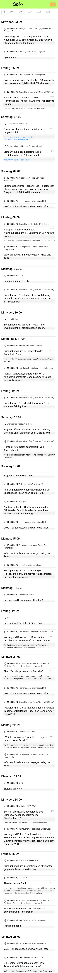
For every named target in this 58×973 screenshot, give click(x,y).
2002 (12, 12)
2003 (21, 12)
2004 (30, 12)
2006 (48, 12)
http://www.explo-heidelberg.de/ (17, 161)
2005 (39, 12)
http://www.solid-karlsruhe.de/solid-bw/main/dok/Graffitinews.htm (18, 139)
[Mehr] (51, 97)
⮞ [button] (55, 12)
